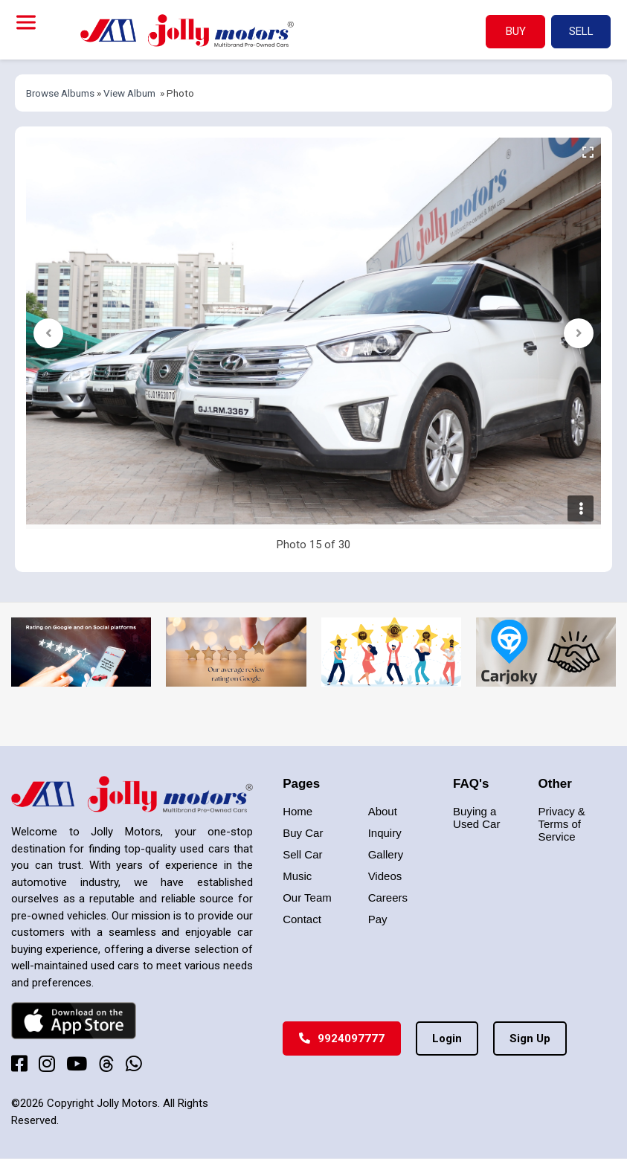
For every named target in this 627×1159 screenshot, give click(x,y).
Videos (385, 876)
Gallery (386, 854)
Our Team (307, 897)
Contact (302, 919)
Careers (388, 897)
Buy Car (303, 832)
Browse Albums (60, 93)
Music (297, 876)
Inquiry (385, 832)
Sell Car (302, 854)
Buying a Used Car (476, 817)
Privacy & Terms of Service (561, 824)
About (382, 811)
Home (297, 811)
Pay (378, 919)
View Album (129, 93)
